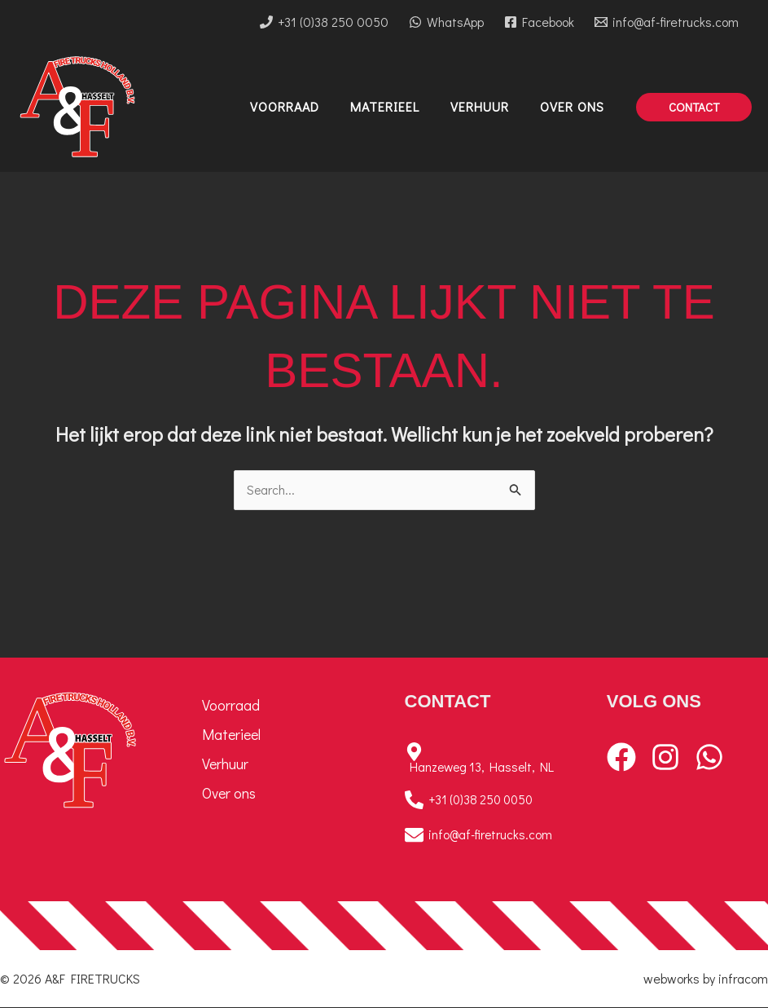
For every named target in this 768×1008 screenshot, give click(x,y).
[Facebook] (538, 22)
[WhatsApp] (446, 22)
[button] (694, 107)
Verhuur (225, 764)
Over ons (229, 793)
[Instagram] (665, 758)
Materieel (231, 735)
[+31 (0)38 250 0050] (324, 22)
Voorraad (231, 705)
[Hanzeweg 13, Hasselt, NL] (485, 759)
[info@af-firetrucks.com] (666, 22)
